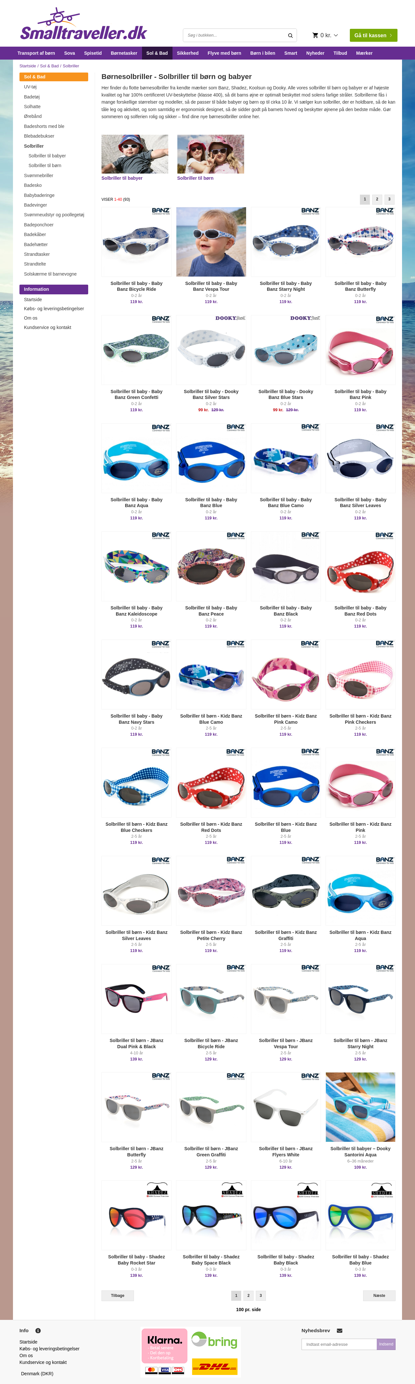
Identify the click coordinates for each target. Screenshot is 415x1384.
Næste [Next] (379, 1295)
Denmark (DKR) (37, 1373)
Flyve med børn (224, 53)
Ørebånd (33, 116)
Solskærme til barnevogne (50, 274)
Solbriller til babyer (47, 155)
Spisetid (92, 53)
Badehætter (36, 244)
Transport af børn (36, 53)
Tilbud (340, 53)
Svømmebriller (38, 175)
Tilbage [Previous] (117, 1295)
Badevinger (35, 205)
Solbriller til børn (45, 165)
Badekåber (35, 234)
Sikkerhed (188, 53)
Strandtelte (35, 264)
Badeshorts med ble (44, 126)
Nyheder (315, 53)
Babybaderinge (39, 195)
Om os (30, 318)
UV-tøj (30, 86)
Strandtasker (37, 254)
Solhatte (32, 106)
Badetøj (32, 96)
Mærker (364, 53)
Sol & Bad (157, 53)
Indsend (386, 1344)
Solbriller (34, 146)
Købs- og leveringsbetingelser (54, 308)
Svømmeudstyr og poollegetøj (54, 214)
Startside (27, 65)
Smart (290, 53)
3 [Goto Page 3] (389, 199)
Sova (69, 53)
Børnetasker (124, 53)
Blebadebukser (39, 136)
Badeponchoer (38, 224)
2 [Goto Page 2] (377, 199)
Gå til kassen (373, 35)
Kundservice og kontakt (47, 327)
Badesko (33, 185)
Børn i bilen (262, 53)
